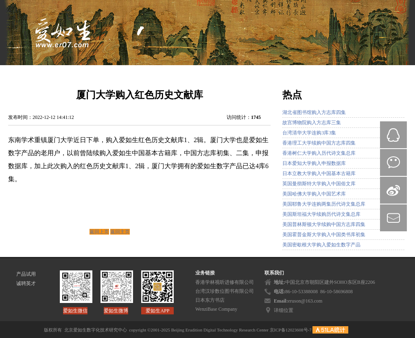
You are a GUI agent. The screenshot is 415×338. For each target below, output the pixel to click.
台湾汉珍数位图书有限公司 (224, 291)
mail (393, 217)
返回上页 (99, 232)
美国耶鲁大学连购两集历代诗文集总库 (323, 204)
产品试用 (26, 274)
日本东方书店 (210, 300)
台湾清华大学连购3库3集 (309, 133)
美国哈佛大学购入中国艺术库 (314, 194)
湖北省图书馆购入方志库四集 (314, 112)
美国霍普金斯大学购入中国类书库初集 (323, 234)
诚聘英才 (26, 283)
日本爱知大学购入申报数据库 (314, 163)
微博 (393, 190)
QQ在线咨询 (393, 134)
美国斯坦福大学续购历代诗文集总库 (321, 214)
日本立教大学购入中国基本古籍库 (319, 173)
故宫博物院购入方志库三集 (311, 122)
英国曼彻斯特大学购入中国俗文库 (319, 184)
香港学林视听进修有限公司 (224, 282)
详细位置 (283, 310)
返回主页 (120, 232)
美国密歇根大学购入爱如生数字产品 (321, 245)
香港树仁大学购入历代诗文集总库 (319, 153)
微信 (393, 162)
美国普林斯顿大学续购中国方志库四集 (323, 224)
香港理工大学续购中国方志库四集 (319, 143)
